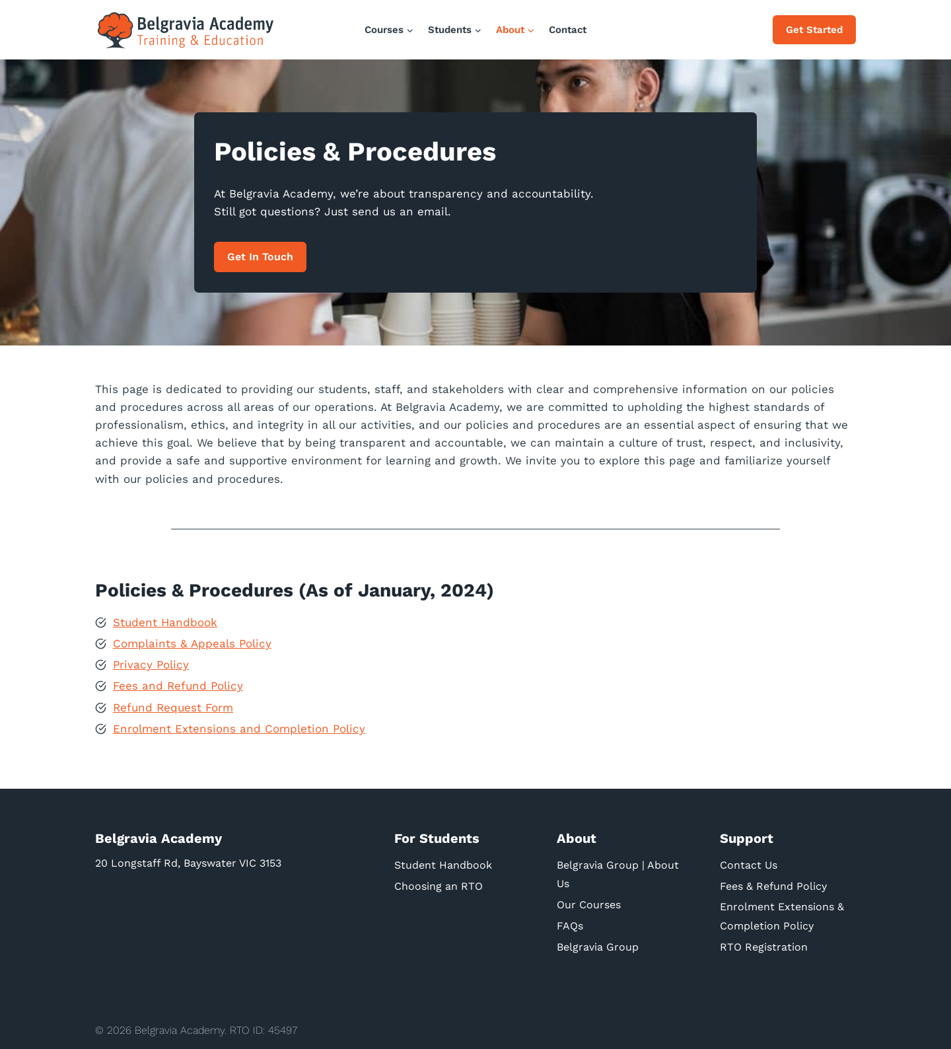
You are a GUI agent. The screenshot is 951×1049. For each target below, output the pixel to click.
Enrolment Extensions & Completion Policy (782, 916)
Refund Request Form (173, 706)
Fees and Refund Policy (178, 685)
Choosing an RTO (438, 885)
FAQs (570, 926)
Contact (567, 30)
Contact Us (748, 864)
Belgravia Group (598, 947)
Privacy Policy (151, 663)
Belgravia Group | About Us (618, 874)
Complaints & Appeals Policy (192, 642)
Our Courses (589, 904)
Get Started (814, 30)
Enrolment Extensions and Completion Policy (239, 728)
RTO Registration (764, 947)
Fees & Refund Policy (773, 885)
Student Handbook (165, 621)
